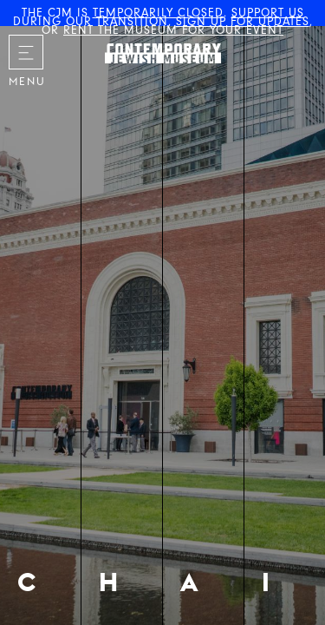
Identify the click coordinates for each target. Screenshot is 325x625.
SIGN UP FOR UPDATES (242, 21)
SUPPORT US (267, 12)
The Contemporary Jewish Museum (144, 35)
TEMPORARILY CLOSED (158, 12)
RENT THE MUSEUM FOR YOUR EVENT (173, 30)
